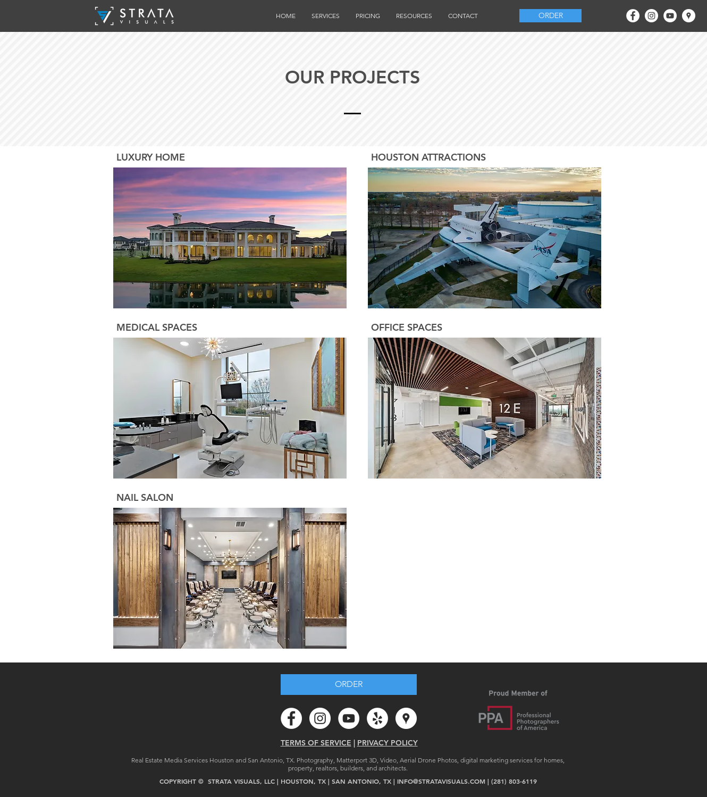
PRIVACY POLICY (387, 743)
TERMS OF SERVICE (316, 743)
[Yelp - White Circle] (377, 718)
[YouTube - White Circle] (670, 15)
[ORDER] (550, 15)
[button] (326, 16)
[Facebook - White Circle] (632, 15)
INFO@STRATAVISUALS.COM (441, 781)
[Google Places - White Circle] (688, 15)
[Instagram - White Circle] (651, 15)
